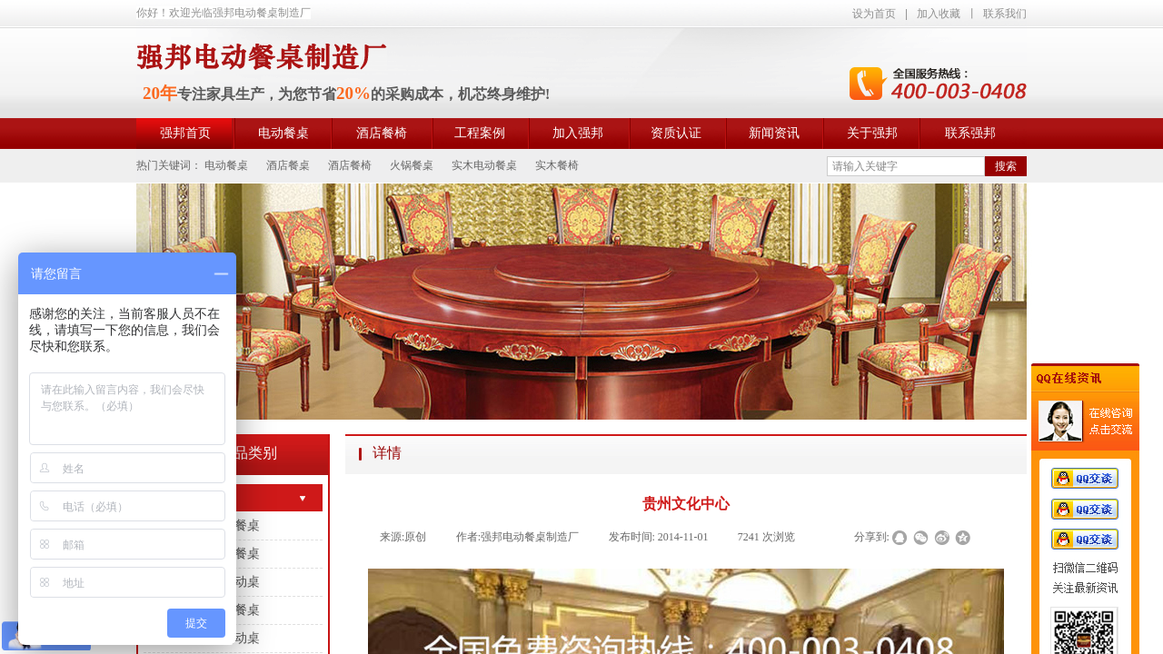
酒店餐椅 (381, 133)
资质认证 (676, 133)
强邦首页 (185, 133)
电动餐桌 (283, 133)
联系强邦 (970, 133)
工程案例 (479, 133)
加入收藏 (938, 13)
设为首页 (874, 13)
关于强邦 (872, 133)
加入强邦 (577, 133)
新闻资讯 (774, 133)
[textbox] (906, 166)
